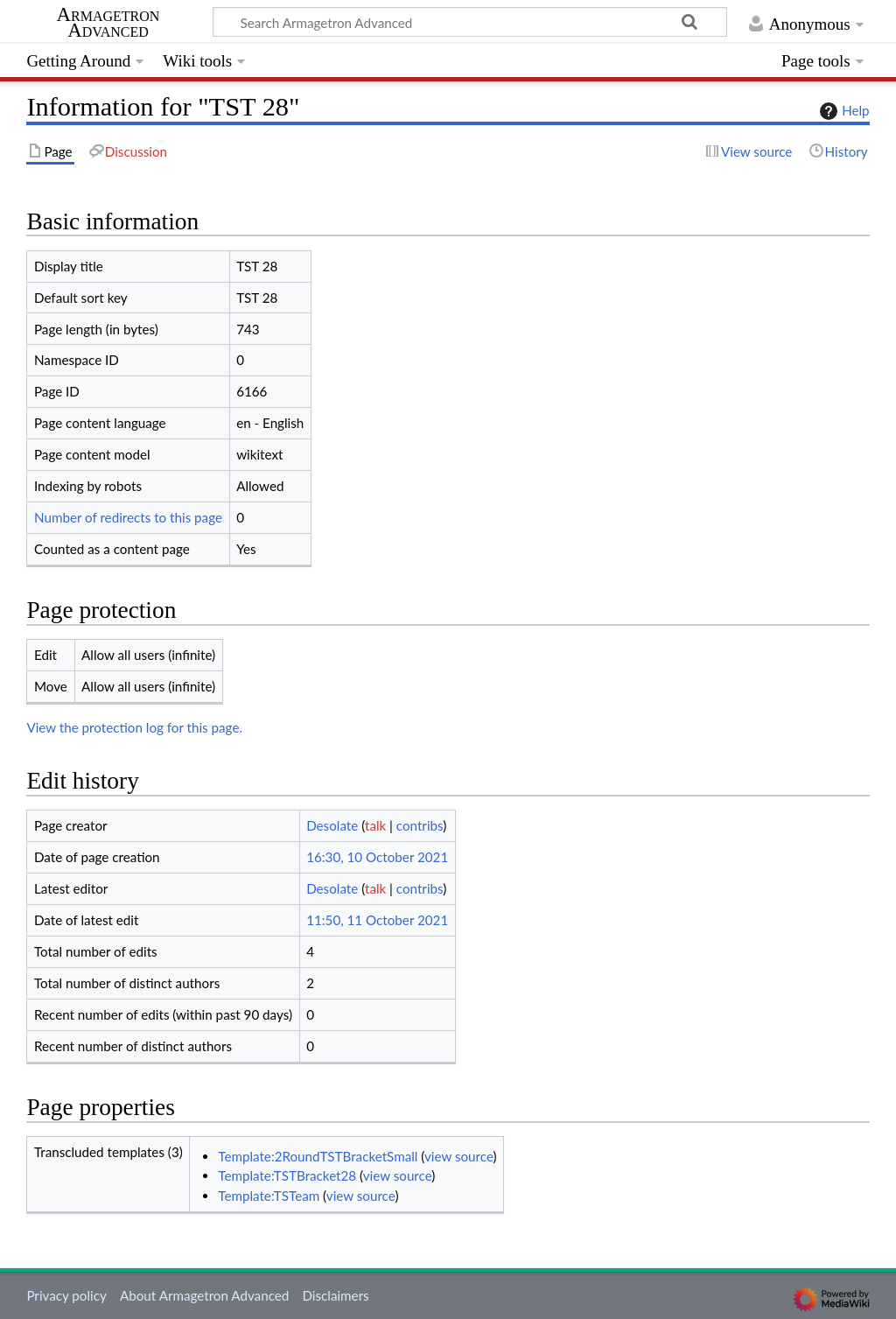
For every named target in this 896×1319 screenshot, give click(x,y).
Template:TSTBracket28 (287, 1175)
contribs (419, 825)
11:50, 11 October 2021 (377, 920)
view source (459, 1156)
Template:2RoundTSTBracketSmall (317, 1156)
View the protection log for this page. (134, 727)
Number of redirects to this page (128, 517)
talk (375, 825)
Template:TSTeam (268, 1195)
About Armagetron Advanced (204, 1295)
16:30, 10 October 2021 (377, 857)
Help (842, 111)
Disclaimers (335, 1295)
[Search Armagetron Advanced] (470, 22)
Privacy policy (66, 1295)
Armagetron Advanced (108, 23)
